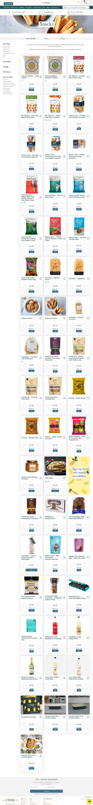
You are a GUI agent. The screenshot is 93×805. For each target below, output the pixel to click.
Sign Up (75, 792)
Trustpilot (51, 792)
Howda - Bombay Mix (29, 438)
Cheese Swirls (26, 318)
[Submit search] (87, 8)
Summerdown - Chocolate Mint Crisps (77, 597)
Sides (4, 57)
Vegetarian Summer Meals (9, 84)
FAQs (31, 781)
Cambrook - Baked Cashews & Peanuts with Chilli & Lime (76, 358)
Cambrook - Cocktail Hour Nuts (29, 398)
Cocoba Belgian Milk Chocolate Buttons (76, 517)
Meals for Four (6, 49)
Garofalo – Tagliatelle (77, 279)
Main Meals (7, 9)
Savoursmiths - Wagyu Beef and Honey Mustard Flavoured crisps (27, 197)
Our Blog (23, 784)
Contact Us (32, 783)
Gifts (43, 9)
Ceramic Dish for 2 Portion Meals (52, 717)
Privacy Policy (14, 801)
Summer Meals (37, 9)
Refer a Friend (46, 789)
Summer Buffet (6, 90)
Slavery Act (27, 801)
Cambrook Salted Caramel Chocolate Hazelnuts (52, 358)
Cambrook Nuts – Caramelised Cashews (29, 517)
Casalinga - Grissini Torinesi (76, 318)
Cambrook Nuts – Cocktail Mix (51, 398)
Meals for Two (6, 48)
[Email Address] (82, 788)
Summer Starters (7, 88)
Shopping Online (33, 784)
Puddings (21, 9)
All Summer (5, 79)
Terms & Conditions (7, 801)
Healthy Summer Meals (8, 83)
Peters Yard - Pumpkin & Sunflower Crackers (77, 116)
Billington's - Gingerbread (50, 517)
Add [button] (31, 89)
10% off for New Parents (48, 786)
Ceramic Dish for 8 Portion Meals (28, 756)
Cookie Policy (21, 801)
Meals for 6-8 (6, 51)
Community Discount (47, 788)
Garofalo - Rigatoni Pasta (52, 278)
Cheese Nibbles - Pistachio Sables (51, 77)
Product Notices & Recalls (35, 789)
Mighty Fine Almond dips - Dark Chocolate (77, 557)
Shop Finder (23, 786)
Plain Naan (49, 478)
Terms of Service (35, 802)
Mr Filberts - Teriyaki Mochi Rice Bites (77, 77)
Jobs (44, 781)
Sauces (4, 55)
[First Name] (68, 788)
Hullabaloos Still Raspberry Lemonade (53, 638)
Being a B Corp (24, 783)
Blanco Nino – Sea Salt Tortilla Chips (77, 238)
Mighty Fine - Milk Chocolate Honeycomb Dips (52, 557)
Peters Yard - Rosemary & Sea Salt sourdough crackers (53, 156)
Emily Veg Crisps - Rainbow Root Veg (28, 278)
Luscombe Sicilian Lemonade (52, 678)
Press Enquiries (33, 788)
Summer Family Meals (8, 86)
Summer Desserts (7, 92)
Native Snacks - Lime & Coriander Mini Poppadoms (77, 438)
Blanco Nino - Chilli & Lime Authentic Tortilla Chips (53, 238)
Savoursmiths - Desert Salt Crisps (53, 196)
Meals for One (6, 46)
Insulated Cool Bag (28, 717)
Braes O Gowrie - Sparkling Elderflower (29, 678)
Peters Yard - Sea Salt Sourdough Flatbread (29, 156)
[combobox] (76, 9)
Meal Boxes (28, 9)
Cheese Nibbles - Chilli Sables (30, 77)
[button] (41, 77)
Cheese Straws (51, 318)
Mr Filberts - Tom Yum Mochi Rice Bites (30, 116)
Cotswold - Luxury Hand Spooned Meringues (28, 557)
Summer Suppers (7, 81)
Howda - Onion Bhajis (77, 398)
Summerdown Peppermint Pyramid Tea (29, 638)
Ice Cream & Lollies (7, 93)
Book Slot (8, 3)
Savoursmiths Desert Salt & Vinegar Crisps (77, 196)
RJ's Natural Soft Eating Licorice (28, 597)
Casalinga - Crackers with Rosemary (29, 358)
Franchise (45, 783)
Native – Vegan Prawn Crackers (53, 437)
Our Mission (54, 9)
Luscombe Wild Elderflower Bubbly (76, 678)
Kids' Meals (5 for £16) (8, 53)
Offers (48, 9)
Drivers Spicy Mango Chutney (29, 478)
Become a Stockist (47, 784)
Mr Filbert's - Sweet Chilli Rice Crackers (53, 116)
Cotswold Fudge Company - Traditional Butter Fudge (53, 597)
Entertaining (14, 9)
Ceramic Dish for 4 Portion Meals (76, 717)
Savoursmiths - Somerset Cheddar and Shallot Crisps (28, 238)
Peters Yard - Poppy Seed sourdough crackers (76, 156)
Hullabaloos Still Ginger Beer (75, 638)
